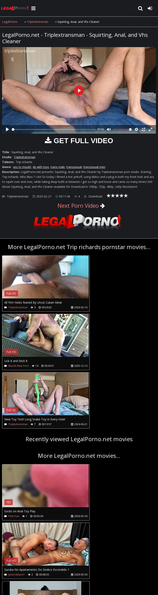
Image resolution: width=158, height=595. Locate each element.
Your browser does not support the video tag (45, 280)
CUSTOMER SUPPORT (35, 572)
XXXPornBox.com (119, 572)
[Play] (7, 129)
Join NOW (9, 572)
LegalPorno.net (16, 8)
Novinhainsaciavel (18, 516)
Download (93, 196)
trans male (58, 167)
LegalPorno (9, 22)
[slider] (54, 129)
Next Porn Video (78, 205)
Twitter (95, 572)
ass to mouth (22, 167)
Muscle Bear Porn (96, 307)
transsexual (74, 167)
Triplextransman (37, 22)
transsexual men (94, 167)
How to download (70, 572)
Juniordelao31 (94, 457)
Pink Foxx (13, 457)
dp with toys (41, 167)
